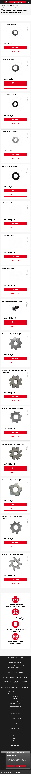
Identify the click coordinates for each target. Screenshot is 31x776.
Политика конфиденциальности (15, 721)
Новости (15, 726)
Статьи (15, 723)
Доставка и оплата (15, 718)
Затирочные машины (15, 670)
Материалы (15, 698)
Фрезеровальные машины (15, 691)
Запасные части (15, 701)
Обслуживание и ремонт (15, 713)
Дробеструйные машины (15, 667)
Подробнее (20, 766)
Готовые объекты (15, 745)
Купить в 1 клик (15, 51)
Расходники (15, 5)
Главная (3, 5)
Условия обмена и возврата (15, 711)
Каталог (9, 5)
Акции (15, 743)
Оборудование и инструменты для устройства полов (15, 678)
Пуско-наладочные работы (15, 716)
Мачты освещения (15, 703)
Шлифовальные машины (15, 693)
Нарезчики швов (15, 675)
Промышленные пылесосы (15, 685)
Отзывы (15, 736)
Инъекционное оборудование (15, 672)
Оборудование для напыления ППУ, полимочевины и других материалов (15, 688)
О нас (15, 733)
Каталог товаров (15, 658)
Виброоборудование (15, 662)
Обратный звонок (17, 2)
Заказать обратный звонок (15, 752)
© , (11, 772)
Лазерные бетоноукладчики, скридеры (15, 665)
